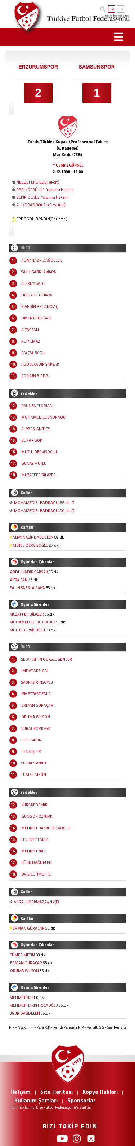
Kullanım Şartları (36, 1100)
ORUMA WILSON (35, 717)
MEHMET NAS (33, 851)
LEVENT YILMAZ (34, 839)
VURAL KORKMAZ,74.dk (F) (36, 902)
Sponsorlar (81, 1100)
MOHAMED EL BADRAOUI (44, 417)
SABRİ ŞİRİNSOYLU (37, 682)
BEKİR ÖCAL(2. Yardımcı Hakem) (42, 197)
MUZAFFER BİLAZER (38, 475)
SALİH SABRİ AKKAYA (38, 272)
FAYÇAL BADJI (33, 353)
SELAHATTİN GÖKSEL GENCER (46, 659)
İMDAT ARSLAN (34, 671)
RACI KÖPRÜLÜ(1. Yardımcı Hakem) (44, 190)
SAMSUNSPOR (97, 67)
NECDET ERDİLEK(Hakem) (37, 182)
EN (120, 9)
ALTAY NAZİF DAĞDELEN (41, 260)
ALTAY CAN (30, 329)
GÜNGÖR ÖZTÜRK (36, 816)
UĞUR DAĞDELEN (36, 862)
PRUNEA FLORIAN (37, 406)
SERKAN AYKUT (33, 763)
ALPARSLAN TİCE (35, 429)
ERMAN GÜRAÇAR (37, 705)
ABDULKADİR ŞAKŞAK (40, 364)
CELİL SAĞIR (31, 740)
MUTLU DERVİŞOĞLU (39, 452)
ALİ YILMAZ (30, 341)
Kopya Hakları (100, 1091)
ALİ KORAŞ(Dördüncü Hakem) (40, 205)
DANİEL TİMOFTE (36, 874)
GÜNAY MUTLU (33, 463)
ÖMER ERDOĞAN (36, 318)
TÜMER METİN (33, 774)
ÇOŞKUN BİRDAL (35, 376)
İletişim (21, 1091)
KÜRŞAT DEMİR (34, 805)
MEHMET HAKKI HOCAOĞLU (45, 828)
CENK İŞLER (31, 751)
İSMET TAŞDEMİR (36, 694)
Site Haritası (56, 1091)
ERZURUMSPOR (38, 67)
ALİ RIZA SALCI (33, 283)
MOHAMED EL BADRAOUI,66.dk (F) (44, 503)
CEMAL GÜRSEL (69, 165)
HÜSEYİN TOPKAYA (36, 295)
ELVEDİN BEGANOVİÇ (39, 306)
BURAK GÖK (31, 440)
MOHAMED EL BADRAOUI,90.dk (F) (44, 511)
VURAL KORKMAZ (36, 728)
